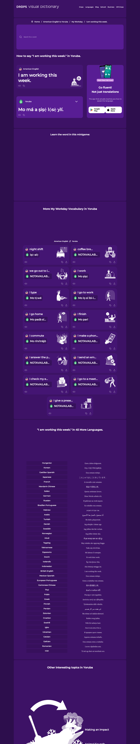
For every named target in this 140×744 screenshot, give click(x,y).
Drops (81, 7)
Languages (89, 7)
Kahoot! (103, 7)
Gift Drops (120, 7)
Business (111, 7)
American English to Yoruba (55, 22)
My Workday (77, 22)
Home (37, 22)
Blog (97, 7)
